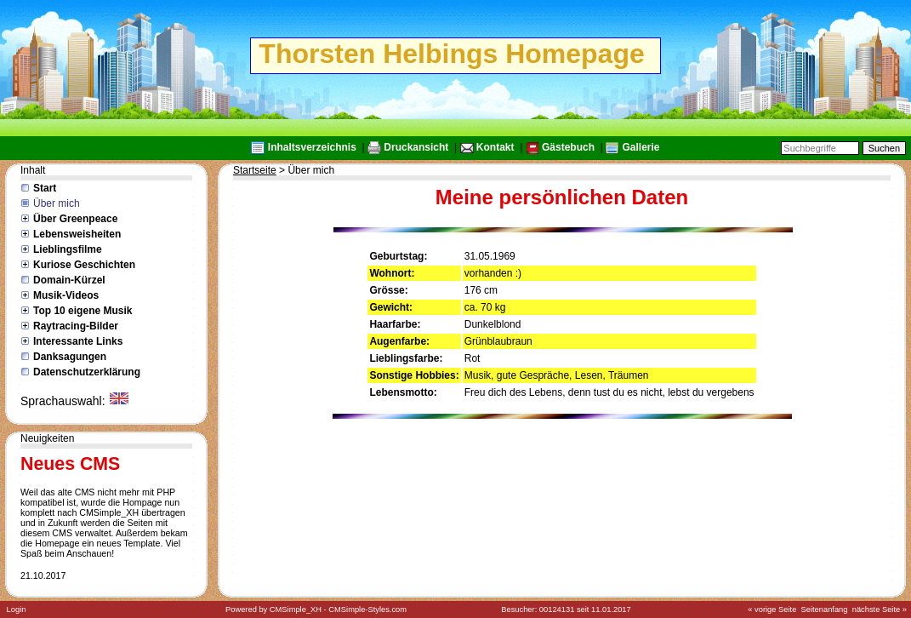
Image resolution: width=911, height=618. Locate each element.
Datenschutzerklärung (86, 372)
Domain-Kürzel (69, 280)
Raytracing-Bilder (75, 326)
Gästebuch (568, 147)
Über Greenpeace (75, 219)
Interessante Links (77, 341)
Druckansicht (416, 147)
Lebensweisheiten (77, 234)
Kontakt (495, 147)
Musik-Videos (66, 295)
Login (16, 609)
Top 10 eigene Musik (82, 311)
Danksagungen (69, 357)
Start (44, 188)
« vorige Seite (772, 609)
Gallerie (640, 147)
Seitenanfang (824, 609)
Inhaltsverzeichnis (312, 147)
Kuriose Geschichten (84, 265)
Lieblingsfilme (67, 249)
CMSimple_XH (296, 609)
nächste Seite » (879, 609)
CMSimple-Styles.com (367, 609)
